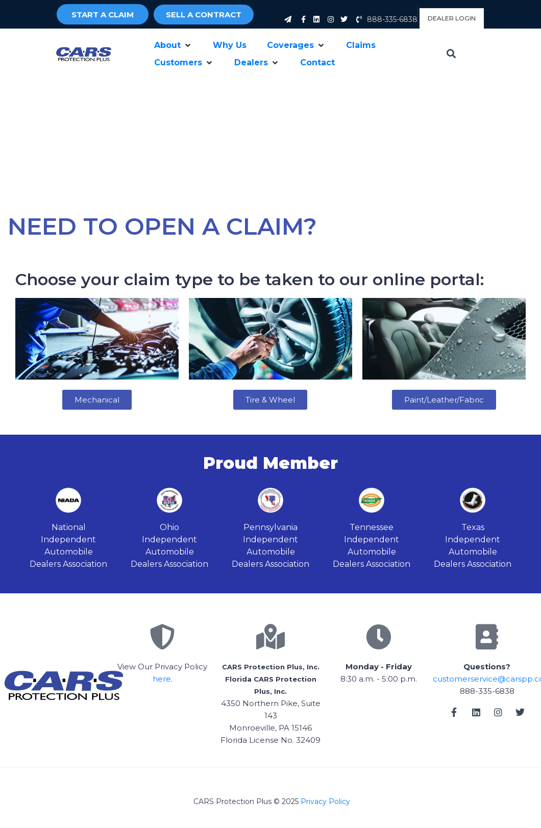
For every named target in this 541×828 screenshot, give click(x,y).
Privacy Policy (325, 801)
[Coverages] (296, 45)
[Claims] (361, 45)
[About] (173, 45)
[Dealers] (257, 62)
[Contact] (317, 62)
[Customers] (184, 62)
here (162, 679)
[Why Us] (230, 45)
